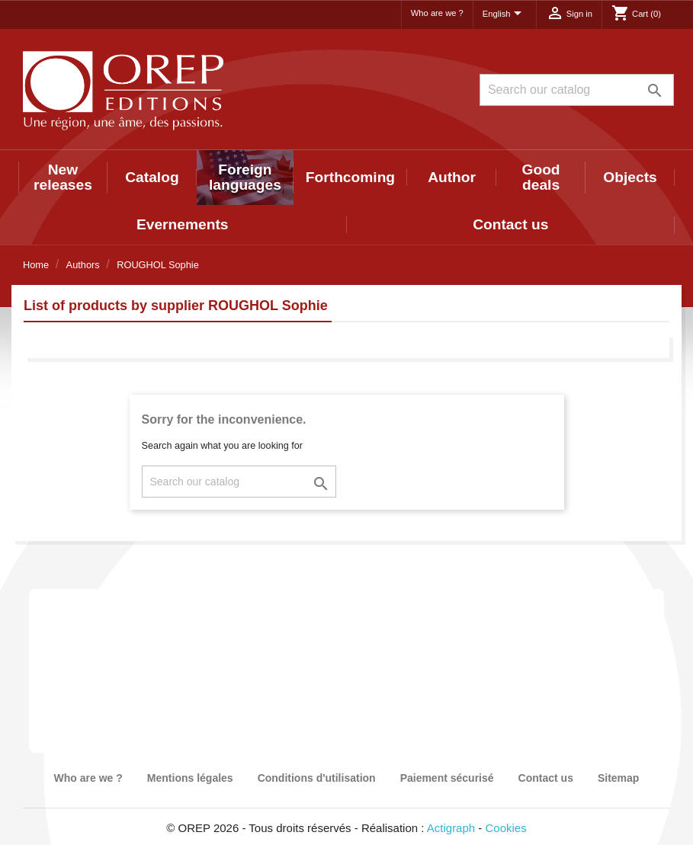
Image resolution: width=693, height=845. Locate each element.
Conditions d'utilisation (317, 778)
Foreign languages (245, 177)
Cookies (506, 827)
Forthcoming (350, 177)
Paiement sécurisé (447, 778)
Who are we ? (437, 13)
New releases (63, 177)
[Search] (577, 90)
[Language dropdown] (505, 14)
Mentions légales (190, 778)
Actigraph (451, 827)
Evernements (182, 224)
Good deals (541, 177)
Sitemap (618, 778)
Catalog (151, 177)
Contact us (510, 224)
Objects (629, 177)
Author (452, 177)
